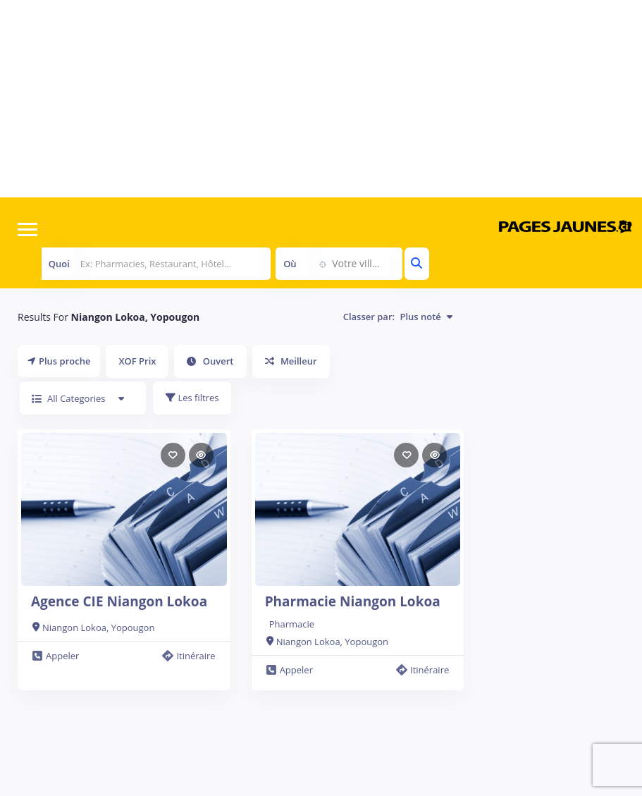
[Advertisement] (321, 98)
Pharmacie (291, 624)
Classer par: (398, 316)
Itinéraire (188, 655)
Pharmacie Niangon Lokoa (352, 601)
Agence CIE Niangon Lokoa (119, 601)
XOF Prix (137, 361)
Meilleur (291, 361)
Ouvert (210, 361)
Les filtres (192, 397)
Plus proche (58, 361)
